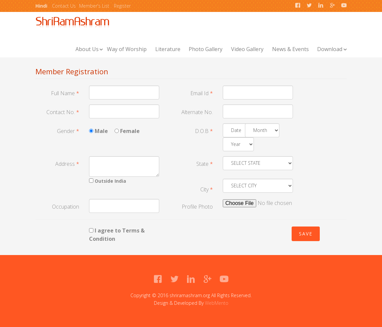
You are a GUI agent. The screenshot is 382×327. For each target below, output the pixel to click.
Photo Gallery (205, 49)
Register (122, 6)
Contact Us (64, 6)
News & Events (290, 49)
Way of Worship (127, 49)
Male (98, 131)
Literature (167, 49)
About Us (87, 49)
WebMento (216, 303)
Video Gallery (247, 49)
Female (127, 131)
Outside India (107, 181)
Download (329, 49)
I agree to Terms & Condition (117, 235)
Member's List (94, 6)
